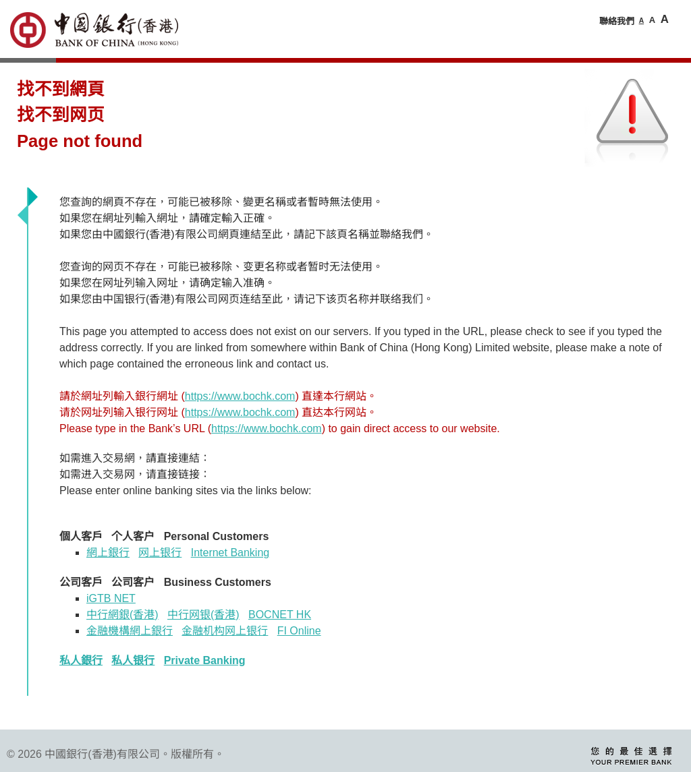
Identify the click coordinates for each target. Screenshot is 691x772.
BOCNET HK (279, 614)
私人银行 (133, 660)
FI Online (299, 630)
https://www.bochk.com (240, 396)
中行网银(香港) (203, 614)
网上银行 (160, 552)
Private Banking (205, 660)
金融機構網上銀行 (129, 630)
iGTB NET (111, 598)
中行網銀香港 (122, 614)
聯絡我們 (616, 21)
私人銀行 (81, 660)
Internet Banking (230, 552)
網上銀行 (108, 552)
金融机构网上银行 (225, 630)
